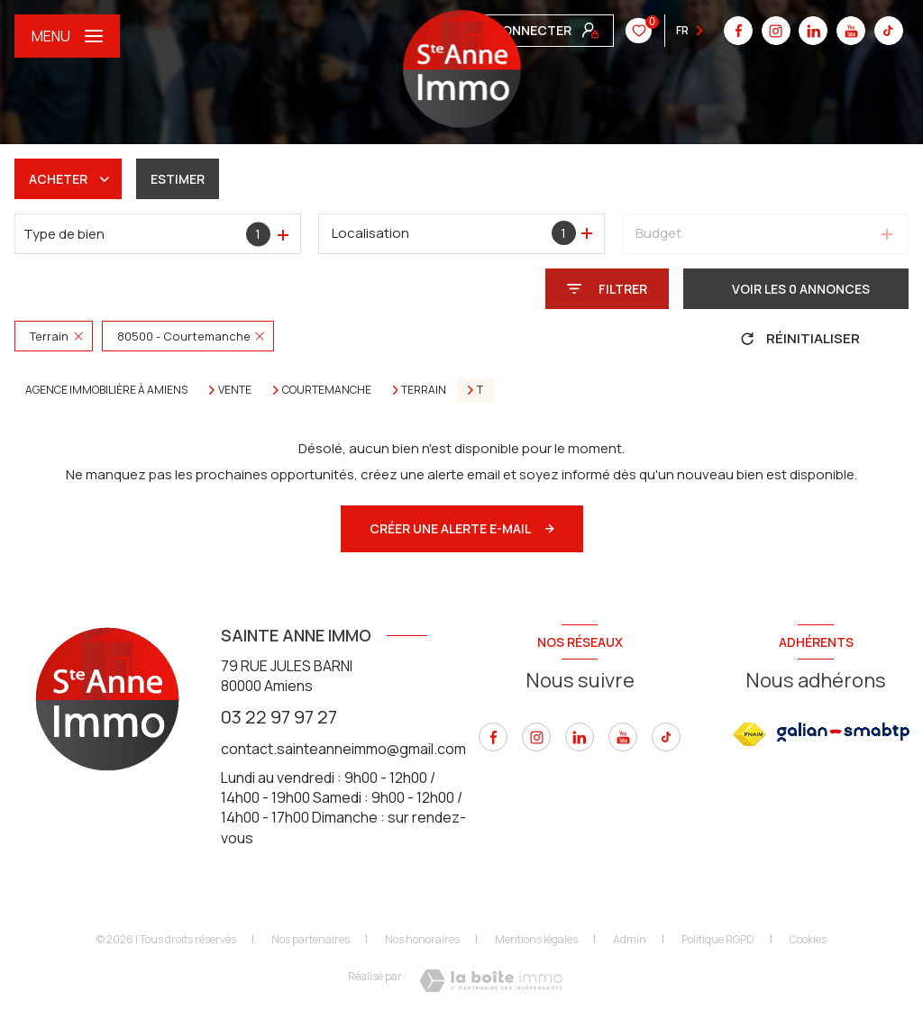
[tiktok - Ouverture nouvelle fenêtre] (623, 30)
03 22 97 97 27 (279, 717)
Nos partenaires (310, 939)
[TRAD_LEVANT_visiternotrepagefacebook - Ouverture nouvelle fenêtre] (493, 737)
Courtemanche (326, 390)
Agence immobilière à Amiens (106, 389)
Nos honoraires (422, 939)
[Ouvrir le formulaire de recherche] (607, 288)
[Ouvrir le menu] (67, 36)
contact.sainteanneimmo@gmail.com (343, 749)
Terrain (423, 390)
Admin (629, 939)
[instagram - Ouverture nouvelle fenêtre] (536, 737)
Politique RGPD (717, 939)
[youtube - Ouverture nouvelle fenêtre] (585, 30)
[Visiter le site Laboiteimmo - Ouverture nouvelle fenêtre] (491, 980)
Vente (234, 390)
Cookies (808, 939)
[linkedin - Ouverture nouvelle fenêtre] (549, 30)
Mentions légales (536, 939)
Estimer (178, 178)
